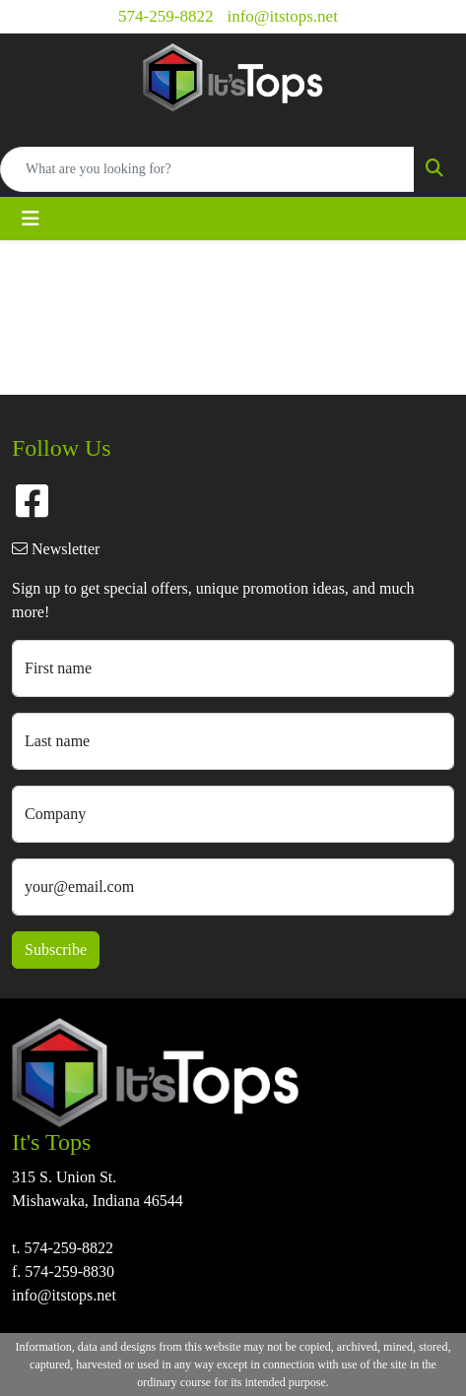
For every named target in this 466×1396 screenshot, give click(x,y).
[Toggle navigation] (30, 218)
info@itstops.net (282, 16)
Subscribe (56, 949)
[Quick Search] (207, 169)
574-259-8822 (165, 16)
